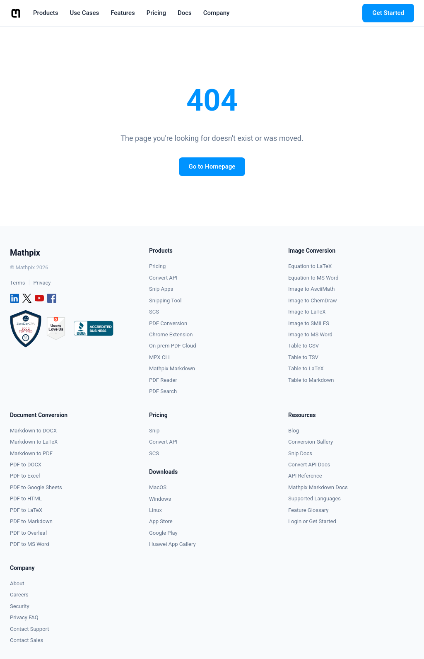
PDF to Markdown (31, 521)
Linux (155, 510)
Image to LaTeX (306, 312)
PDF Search (163, 391)
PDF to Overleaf (28, 533)
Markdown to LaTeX (34, 442)
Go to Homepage (212, 166)
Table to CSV (303, 346)
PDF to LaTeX (26, 510)
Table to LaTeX (306, 368)
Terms (17, 283)
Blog (293, 430)
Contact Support (29, 629)
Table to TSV (303, 357)
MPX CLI (159, 357)
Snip (154, 430)
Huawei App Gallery (172, 544)
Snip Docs (300, 453)
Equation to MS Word (313, 278)
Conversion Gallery (310, 442)
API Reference (305, 476)
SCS (154, 312)
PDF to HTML (26, 498)
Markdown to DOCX (33, 430)
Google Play (163, 533)
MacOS (157, 487)
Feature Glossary (308, 510)
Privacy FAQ (24, 617)
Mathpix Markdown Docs (318, 487)
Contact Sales (26, 640)
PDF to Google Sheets (36, 487)
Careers (19, 594)
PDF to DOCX (25, 464)
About (17, 583)
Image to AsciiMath (311, 289)
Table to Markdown (311, 380)
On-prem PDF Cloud (172, 346)
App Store (161, 521)
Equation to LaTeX (310, 266)
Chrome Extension (171, 334)
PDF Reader (163, 380)
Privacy (42, 283)
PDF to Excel (25, 476)
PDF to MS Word (29, 544)
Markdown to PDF (31, 453)
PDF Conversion (168, 323)
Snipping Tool (165, 300)
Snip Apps (161, 289)
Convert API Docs (309, 464)
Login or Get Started (312, 521)
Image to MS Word (310, 334)
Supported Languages (314, 498)
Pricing (157, 266)
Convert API (163, 278)
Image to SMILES (308, 323)
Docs (185, 13)
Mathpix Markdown (172, 368)
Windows (160, 499)
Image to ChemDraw (312, 300)
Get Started (388, 13)
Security (19, 606)
